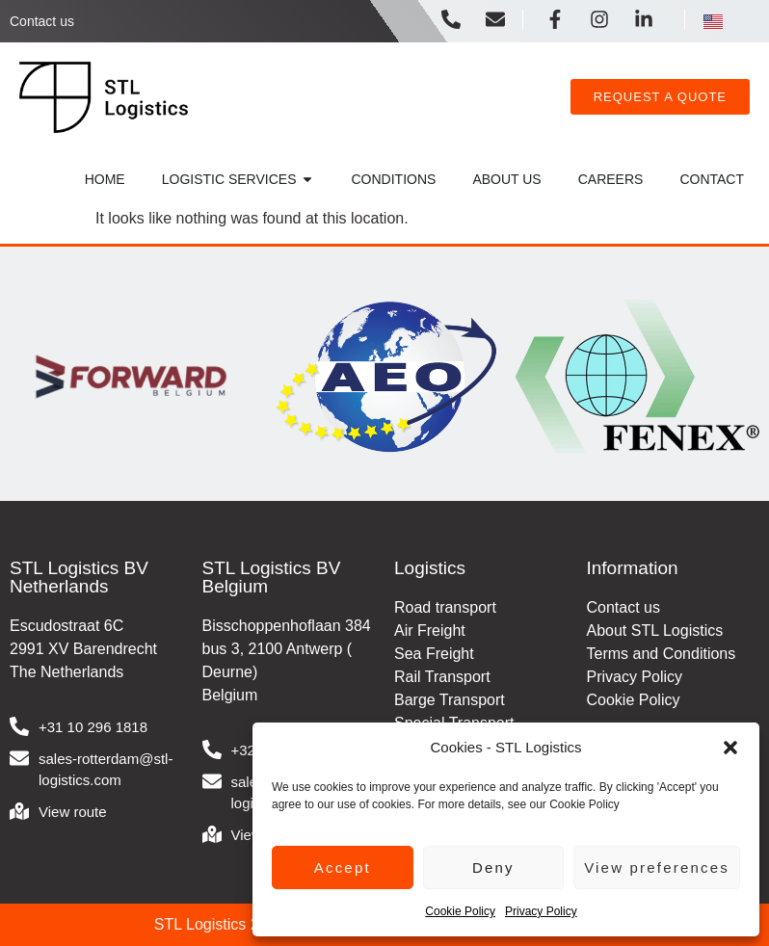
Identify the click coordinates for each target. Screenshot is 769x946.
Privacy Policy (541, 911)
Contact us (42, 21)
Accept (342, 867)
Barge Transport (449, 700)
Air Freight (429, 630)
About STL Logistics (655, 630)
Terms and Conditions (661, 653)
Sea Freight (434, 653)
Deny (493, 867)
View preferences (656, 867)
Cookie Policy (460, 911)
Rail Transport (442, 677)
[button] (730, 747)
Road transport (445, 607)
